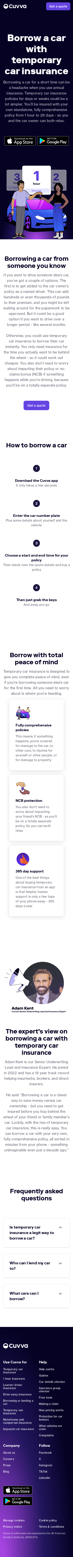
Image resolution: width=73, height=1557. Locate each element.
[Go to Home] (15, 6)
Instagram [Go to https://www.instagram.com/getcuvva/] (45, 1465)
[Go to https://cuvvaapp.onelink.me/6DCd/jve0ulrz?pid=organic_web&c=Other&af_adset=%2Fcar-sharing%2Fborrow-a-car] (20, 141)
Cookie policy (48, 1520)
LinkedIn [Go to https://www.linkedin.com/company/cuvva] (44, 1477)
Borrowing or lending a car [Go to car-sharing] (18, 1402)
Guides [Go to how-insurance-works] (43, 1375)
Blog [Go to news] (6, 1471)
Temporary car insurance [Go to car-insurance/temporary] (13, 1371)
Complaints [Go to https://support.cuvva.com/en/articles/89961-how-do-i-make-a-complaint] (46, 1435)
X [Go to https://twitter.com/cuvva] (40, 1459)
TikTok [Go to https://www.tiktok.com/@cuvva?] (43, 1471)
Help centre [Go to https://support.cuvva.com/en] (47, 1369)
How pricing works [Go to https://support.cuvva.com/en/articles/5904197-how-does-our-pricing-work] (51, 1410)
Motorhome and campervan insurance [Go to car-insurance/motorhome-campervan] (17, 1421)
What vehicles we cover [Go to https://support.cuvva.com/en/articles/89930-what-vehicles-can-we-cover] (50, 1427)
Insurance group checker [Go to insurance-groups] (50, 1390)
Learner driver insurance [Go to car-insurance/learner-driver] (12, 1386)
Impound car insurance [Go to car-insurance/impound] (18, 1429)
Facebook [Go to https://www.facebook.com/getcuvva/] (45, 1452)
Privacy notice (12, 1526)
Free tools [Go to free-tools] (45, 1397)
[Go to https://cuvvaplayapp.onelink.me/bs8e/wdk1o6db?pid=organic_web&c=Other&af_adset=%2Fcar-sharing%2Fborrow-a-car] (53, 141)
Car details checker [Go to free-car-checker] (52, 1381)
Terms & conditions (51, 1526)
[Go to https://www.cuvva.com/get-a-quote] (58, 6)
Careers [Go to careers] (8, 1459)
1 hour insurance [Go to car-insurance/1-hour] (14, 1378)
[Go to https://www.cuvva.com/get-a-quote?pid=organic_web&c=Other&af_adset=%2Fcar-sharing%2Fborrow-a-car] (36, 405)
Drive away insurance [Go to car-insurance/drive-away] (17, 1394)
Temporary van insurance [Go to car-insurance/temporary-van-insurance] (13, 1412)
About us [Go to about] (9, 1452)
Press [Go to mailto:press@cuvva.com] (7, 1465)
